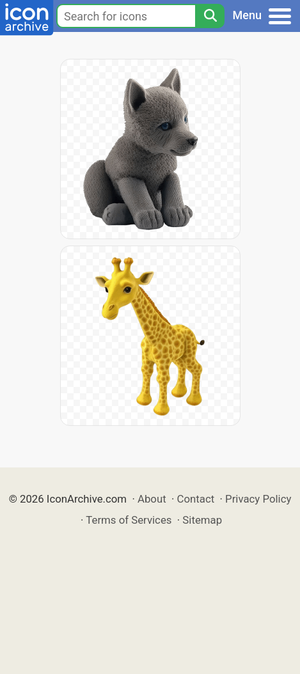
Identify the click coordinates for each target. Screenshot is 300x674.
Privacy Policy (258, 498)
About (152, 498)
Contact (196, 498)
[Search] (210, 16)
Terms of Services (128, 519)
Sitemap (202, 519)
